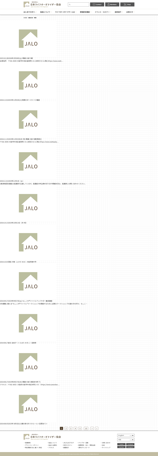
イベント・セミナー (102, 12)
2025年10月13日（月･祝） (17, 222)
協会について (45, 12)
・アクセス (50, 447)
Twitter (121, 444)
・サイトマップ (105, 447)
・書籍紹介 (65, 447)
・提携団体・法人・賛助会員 (86, 445)
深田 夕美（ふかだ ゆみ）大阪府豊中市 (22, 262)
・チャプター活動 (82, 443)
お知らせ (129, 12)
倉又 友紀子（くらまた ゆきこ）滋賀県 (22, 343)
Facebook (130, 444)
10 (86, 428)
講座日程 (30, 17)
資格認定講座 (85, 12)
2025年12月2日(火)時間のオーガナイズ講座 (24, 100)
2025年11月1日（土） (16, 181)
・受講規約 (27, 443)
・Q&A (102, 445)
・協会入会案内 (52, 445)
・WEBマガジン (67, 445)
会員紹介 (118, 12)
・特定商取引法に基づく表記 (33, 447)
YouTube (121, 447)
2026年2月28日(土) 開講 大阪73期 (20, 58)
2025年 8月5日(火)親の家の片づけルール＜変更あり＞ (27, 423)
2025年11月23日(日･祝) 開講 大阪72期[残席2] (24, 139)
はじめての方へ (29, 12)
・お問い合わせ (105, 443)
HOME (25, 17)
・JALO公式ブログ (68, 443)
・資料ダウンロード (83, 447)
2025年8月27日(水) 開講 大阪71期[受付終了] (24, 382)
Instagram (130, 447)
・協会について (52, 443)
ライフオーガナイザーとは (65, 12)
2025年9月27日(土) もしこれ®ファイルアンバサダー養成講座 (30, 301)
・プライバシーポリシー (31, 445)
